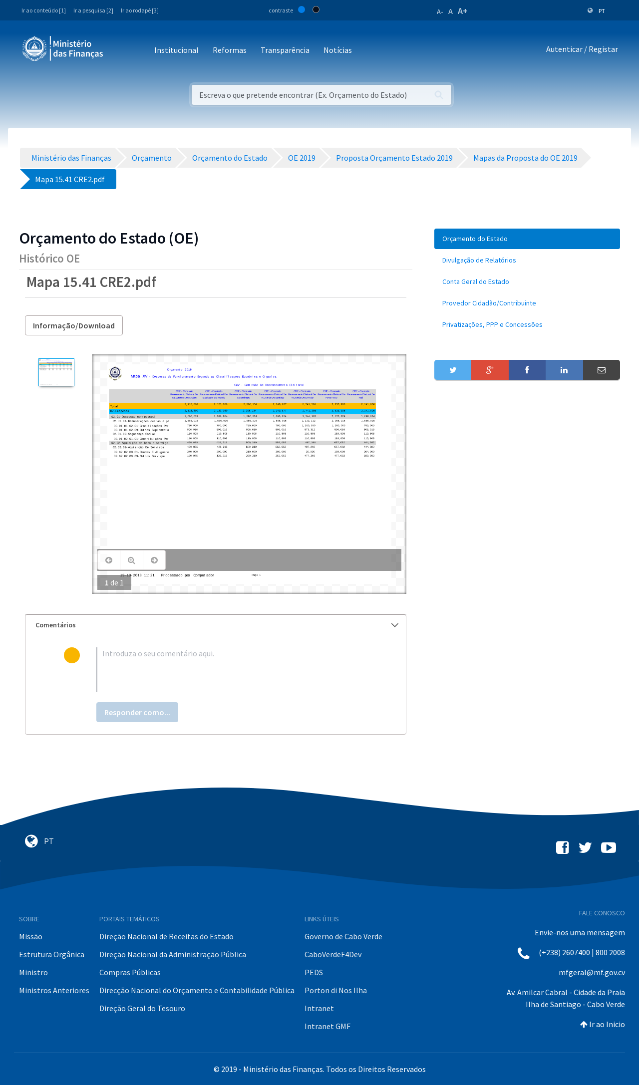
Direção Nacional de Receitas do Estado (166, 936)
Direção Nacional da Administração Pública (172, 954)
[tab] (215, 625)
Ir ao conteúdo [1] (43, 10)
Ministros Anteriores (54, 990)
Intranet (319, 1008)
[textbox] (231, 669)
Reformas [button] (230, 50)
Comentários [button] (216, 624)
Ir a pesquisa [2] (93, 10)
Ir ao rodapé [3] (140, 10)
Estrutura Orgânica (51, 954)
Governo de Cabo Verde (343, 936)
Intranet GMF (327, 1026)
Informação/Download (74, 325)
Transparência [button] (285, 50)
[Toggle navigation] (119, 50)
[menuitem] (527, 239)
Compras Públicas (130, 972)
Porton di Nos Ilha (336, 990)
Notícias (337, 50)
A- (440, 11)
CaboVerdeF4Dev (333, 954)
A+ (463, 10)
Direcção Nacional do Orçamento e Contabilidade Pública (197, 990)
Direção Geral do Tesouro (142, 1008)
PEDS (314, 972)
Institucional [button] (176, 50)
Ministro (33, 972)
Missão (30, 936)
